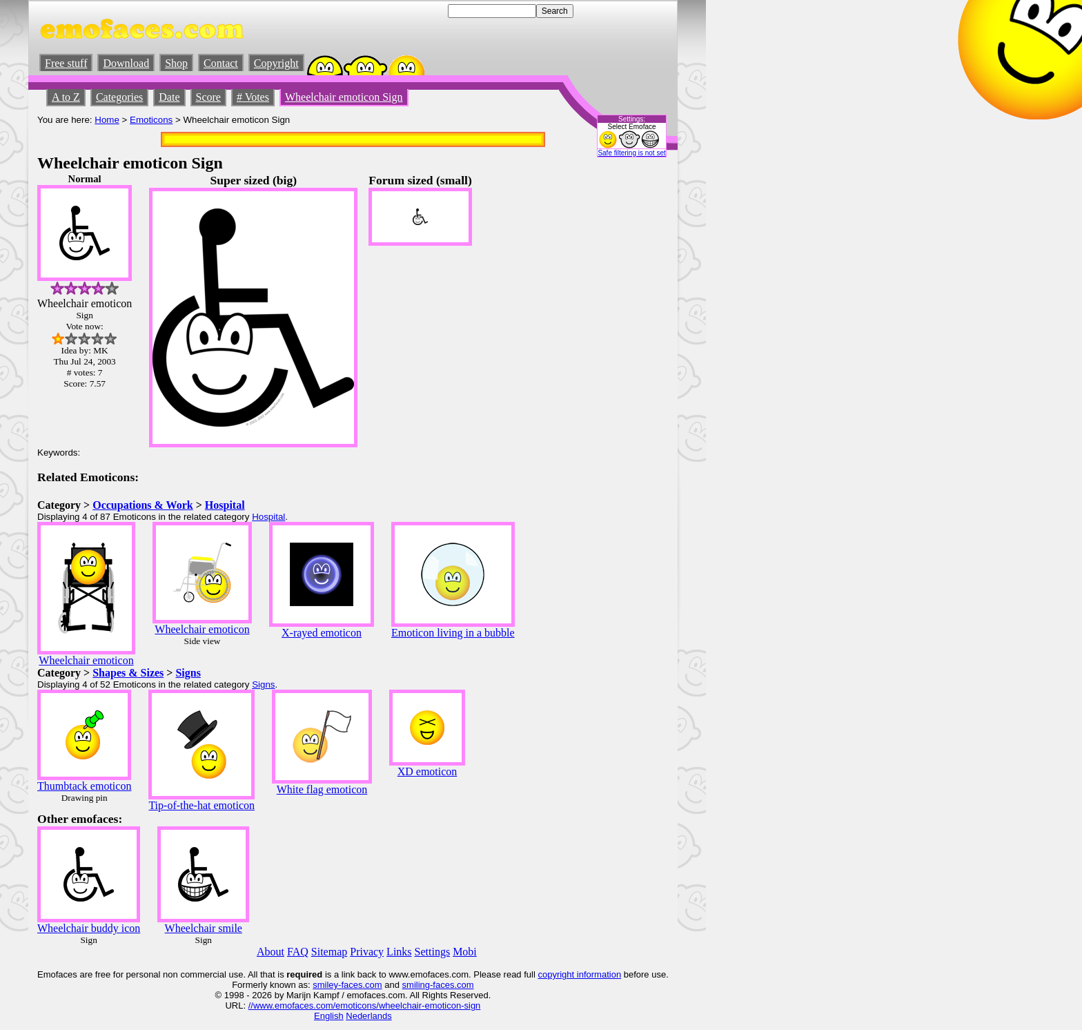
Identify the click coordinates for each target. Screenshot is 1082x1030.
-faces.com (360, 985)
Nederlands (369, 1016)
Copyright (276, 63)
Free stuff (66, 63)
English (329, 1016)
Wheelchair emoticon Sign (344, 97)
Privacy (367, 952)
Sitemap (329, 952)
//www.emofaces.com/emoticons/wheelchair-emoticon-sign (364, 1005)
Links (398, 952)
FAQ (297, 952)
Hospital (225, 505)
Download (126, 63)
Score (208, 97)
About (270, 952)
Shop (176, 63)
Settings (433, 952)
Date (169, 97)
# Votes (253, 97)
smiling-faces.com (438, 985)
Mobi (465, 952)
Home (107, 120)
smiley (325, 985)
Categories (119, 97)
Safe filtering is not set (631, 153)
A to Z (66, 97)
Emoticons (151, 120)
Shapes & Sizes (128, 673)
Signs (187, 673)
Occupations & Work (142, 505)
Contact (221, 63)
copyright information (579, 974)
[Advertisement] (627, 380)
